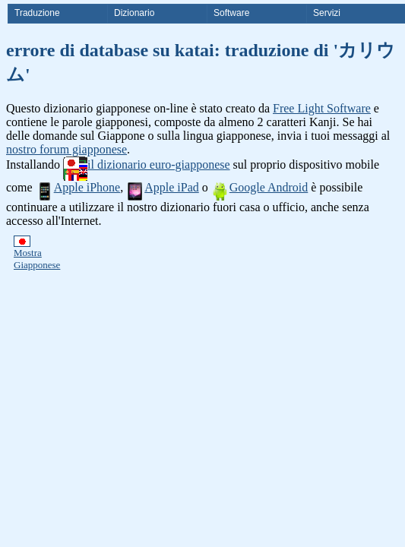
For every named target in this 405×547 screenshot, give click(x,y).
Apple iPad (162, 187)
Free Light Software (322, 108)
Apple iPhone (78, 187)
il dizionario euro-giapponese (146, 164)
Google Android (259, 187)
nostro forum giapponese (66, 149)
